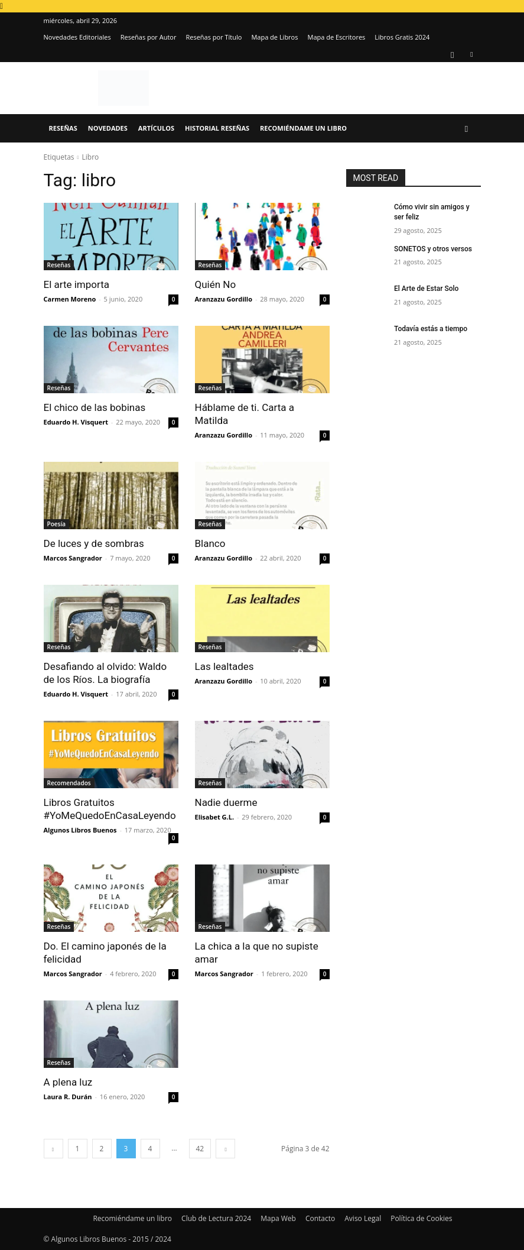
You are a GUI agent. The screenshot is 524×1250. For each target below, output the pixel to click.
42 (200, 1149)
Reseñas (63, 128)
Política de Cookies (421, 1218)
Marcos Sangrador (73, 557)
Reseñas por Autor (149, 37)
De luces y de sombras (94, 543)
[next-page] (225, 1148)
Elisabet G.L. (215, 816)
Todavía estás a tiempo (430, 329)
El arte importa (77, 284)
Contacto (320, 1218)
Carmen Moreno (70, 298)
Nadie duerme (226, 802)
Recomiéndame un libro (303, 128)
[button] (467, 128)
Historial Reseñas (217, 128)
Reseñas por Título (213, 37)
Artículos (156, 128)
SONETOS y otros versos (433, 249)
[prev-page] (53, 1148)
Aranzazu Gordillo (224, 298)
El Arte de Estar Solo (426, 288)
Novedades (108, 128)
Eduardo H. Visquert (76, 421)
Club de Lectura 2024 (216, 1218)
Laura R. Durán (68, 1096)
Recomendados (69, 783)
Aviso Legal (362, 1218)
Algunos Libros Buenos (80, 829)
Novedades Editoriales (77, 37)
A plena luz (68, 1082)
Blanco (210, 543)
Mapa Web (278, 1218)
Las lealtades (224, 666)
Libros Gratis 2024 (402, 37)
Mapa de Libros (274, 37)
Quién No (215, 284)
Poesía (56, 524)
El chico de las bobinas (95, 407)
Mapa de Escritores (336, 37)
